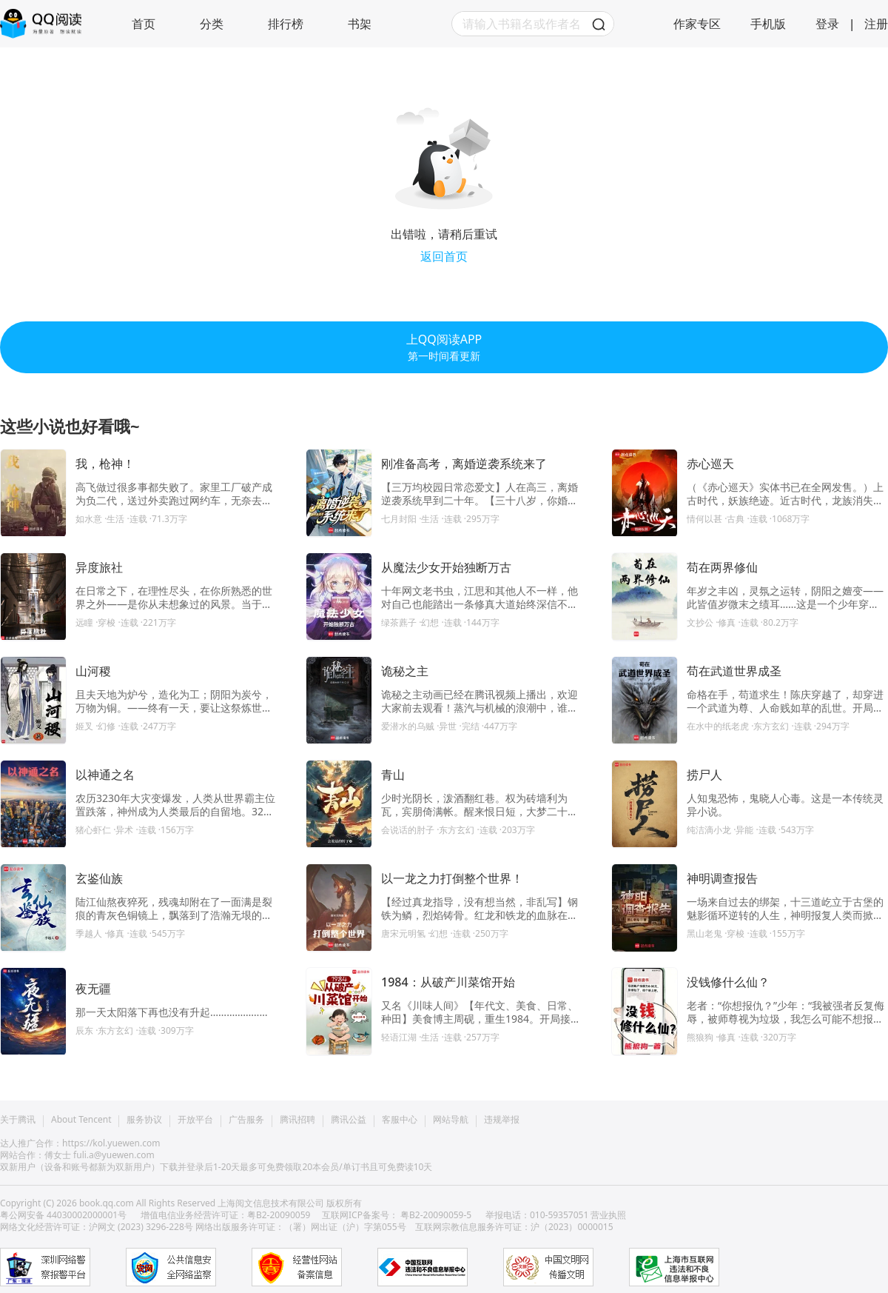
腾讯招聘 (297, 1119)
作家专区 (697, 24)
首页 (143, 24)
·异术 (124, 829)
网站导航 (450, 1119)
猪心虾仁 (93, 829)
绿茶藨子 (399, 622)
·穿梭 (106, 622)
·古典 (735, 518)
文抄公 (700, 622)
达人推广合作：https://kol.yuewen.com (80, 1143)
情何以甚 (704, 518)
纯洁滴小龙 (709, 829)
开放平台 (195, 1119)
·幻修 (106, 726)
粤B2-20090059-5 (435, 1215)
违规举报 (501, 1119)
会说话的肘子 (407, 829)
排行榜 (285, 24)
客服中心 (399, 1119)
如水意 (88, 518)
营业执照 (608, 1215)
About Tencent (81, 1119)
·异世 (448, 726)
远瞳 (84, 622)
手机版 (768, 24)
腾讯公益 (348, 1119)
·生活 (115, 518)
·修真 (727, 622)
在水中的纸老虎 (718, 726)
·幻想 (430, 622)
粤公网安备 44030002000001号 (64, 1215)
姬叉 (84, 726)
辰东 (84, 1030)
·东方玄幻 (771, 726)
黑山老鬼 (704, 933)
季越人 (88, 933)
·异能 (744, 829)
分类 (211, 24)
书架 (359, 24)
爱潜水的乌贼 (407, 726)
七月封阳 (399, 518)
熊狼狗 (700, 1037)
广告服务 (246, 1119)
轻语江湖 (399, 1037)
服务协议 (144, 1119)
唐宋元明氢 (403, 933)
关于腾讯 (18, 1119)
